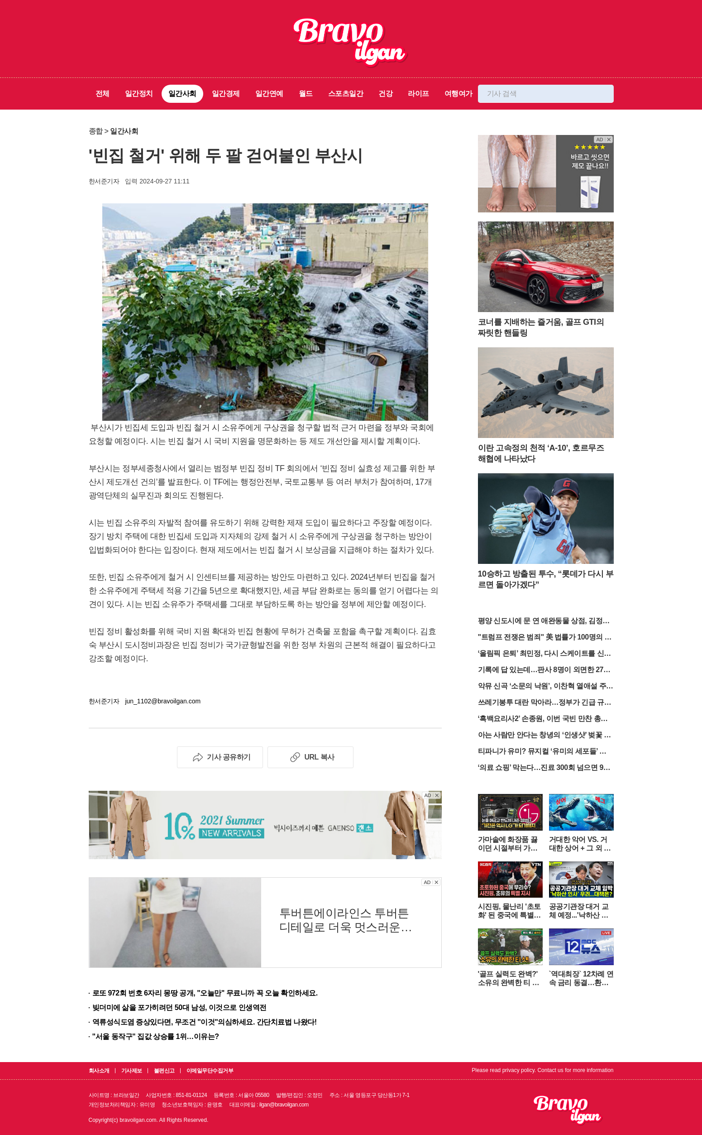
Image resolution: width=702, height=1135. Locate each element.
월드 (306, 93)
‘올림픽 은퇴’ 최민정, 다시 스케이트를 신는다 (544, 654)
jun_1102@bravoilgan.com (163, 701)
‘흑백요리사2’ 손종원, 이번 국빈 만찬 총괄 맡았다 (543, 719)
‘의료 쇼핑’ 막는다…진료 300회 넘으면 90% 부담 (545, 768)
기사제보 (131, 1071)
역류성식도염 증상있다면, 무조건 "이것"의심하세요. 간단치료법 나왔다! (204, 1022)
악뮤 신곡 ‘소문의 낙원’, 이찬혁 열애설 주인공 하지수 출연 (545, 687)
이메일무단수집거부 (210, 1071)
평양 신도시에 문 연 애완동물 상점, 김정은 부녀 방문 (544, 621)
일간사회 (182, 93)
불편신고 (164, 1071)
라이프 (418, 93)
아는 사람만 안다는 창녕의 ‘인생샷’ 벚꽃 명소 (544, 736)
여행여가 (458, 93)
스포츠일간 (345, 93)
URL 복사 (310, 757)
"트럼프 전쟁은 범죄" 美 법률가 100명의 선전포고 (545, 638)
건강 (385, 93)
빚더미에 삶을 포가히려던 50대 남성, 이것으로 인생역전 (179, 1007)
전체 (103, 93)
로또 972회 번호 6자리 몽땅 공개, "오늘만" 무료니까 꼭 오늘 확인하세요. (205, 993)
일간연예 (269, 93)
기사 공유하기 (220, 757)
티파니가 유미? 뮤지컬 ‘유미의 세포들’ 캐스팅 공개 (546, 752)
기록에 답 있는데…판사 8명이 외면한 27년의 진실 (544, 670)
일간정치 (139, 93)
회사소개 (99, 1071)
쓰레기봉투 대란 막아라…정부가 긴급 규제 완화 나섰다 (544, 703)
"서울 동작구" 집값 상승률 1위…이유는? (155, 1036)
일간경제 (226, 93)
